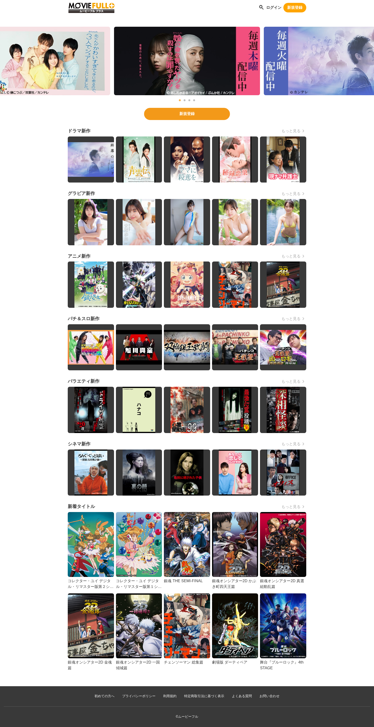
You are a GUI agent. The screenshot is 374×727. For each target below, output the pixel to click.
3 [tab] (189, 100)
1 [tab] (179, 100)
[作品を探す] (261, 8)
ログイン (273, 7)
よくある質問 (242, 696)
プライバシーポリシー (139, 696)
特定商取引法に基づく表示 (204, 696)
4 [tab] (194, 100)
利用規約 (170, 696)
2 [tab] (184, 100)
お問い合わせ (270, 696)
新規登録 (294, 7)
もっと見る (291, 131)
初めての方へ (104, 696)
